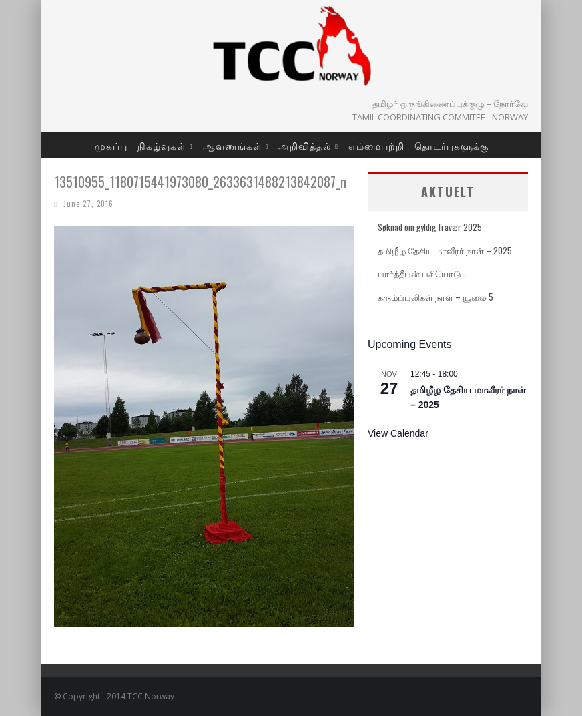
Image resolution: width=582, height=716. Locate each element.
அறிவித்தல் (305, 145)
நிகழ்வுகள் (161, 145)
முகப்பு (111, 145)
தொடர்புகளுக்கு (451, 145)
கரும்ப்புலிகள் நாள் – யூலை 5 (435, 296)
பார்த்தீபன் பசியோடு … (423, 273)
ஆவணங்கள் (232, 145)
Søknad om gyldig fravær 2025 (430, 227)
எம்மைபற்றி (376, 145)
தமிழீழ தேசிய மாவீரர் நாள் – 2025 (445, 250)
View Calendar (398, 433)
